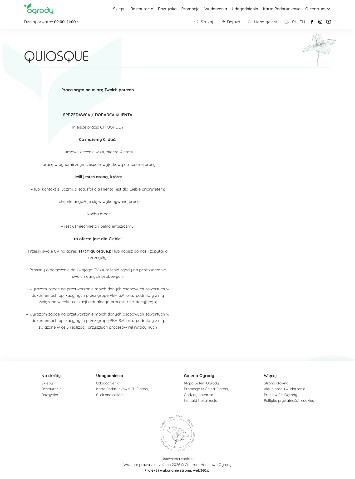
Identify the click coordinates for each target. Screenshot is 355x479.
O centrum (318, 8)
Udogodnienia (245, 8)
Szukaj (203, 21)
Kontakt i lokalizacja (200, 400)
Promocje (190, 8)
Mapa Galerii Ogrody (201, 383)
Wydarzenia (215, 8)
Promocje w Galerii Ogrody (206, 389)
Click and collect (109, 395)
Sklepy (119, 8)
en (302, 21)
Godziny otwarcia (198, 395)
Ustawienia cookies (177, 458)
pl (294, 21)
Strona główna (276, 383)
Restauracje (141, 8)
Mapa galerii (262, 21)
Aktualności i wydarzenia (284, 389)
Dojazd (230, 21)
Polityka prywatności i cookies (289, 400)
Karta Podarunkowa (282, 8)
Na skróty (51, 375)
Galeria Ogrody (199, 375)
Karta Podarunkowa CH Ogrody (122, 389)
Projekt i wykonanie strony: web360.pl (177, 470)
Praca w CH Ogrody (280, 395)
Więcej (270, 375)
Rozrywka (167, 8)
